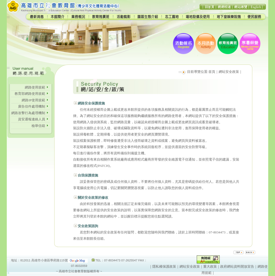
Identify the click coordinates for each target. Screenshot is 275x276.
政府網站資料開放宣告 (237, 266)
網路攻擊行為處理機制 (30, 113)
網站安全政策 (229, 72)
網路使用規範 (35, 87)
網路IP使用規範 (33, 100)
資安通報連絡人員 (33, 119)
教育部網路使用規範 (32, 94)
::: (8, 17)
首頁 (211, 72)
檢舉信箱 (38, 126)
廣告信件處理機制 (33, 106)
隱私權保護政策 (164, 266)
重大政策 (210, 266)
